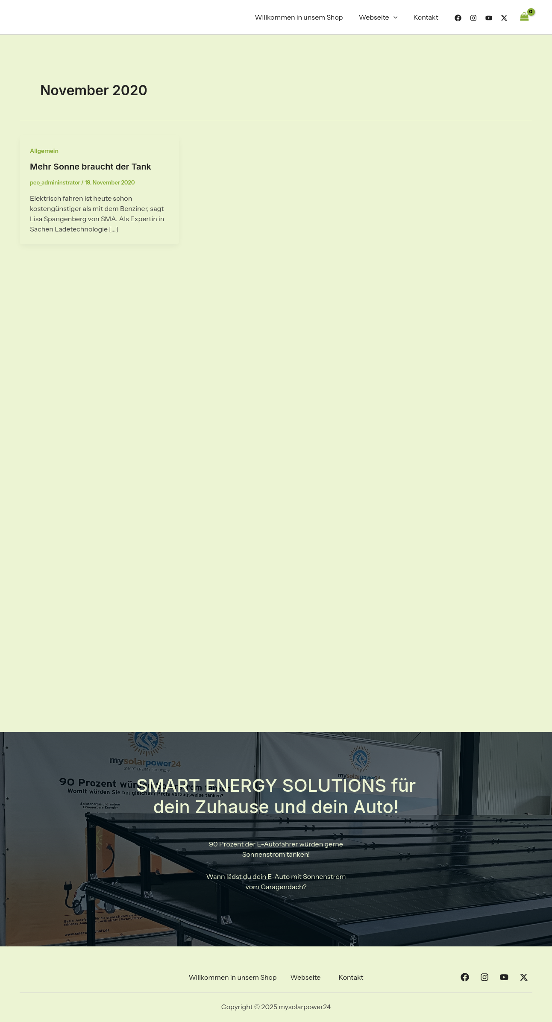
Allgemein (44, 151)
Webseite (381, 17)
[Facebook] (458, 18)
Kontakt (426, 17)
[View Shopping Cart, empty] (524, 17)
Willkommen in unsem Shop (305, 17)
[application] (397, 17)
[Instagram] (473, 18)
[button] (308, 977)
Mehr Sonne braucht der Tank (91, 166)
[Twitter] (504, 18)
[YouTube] (488, 18)
